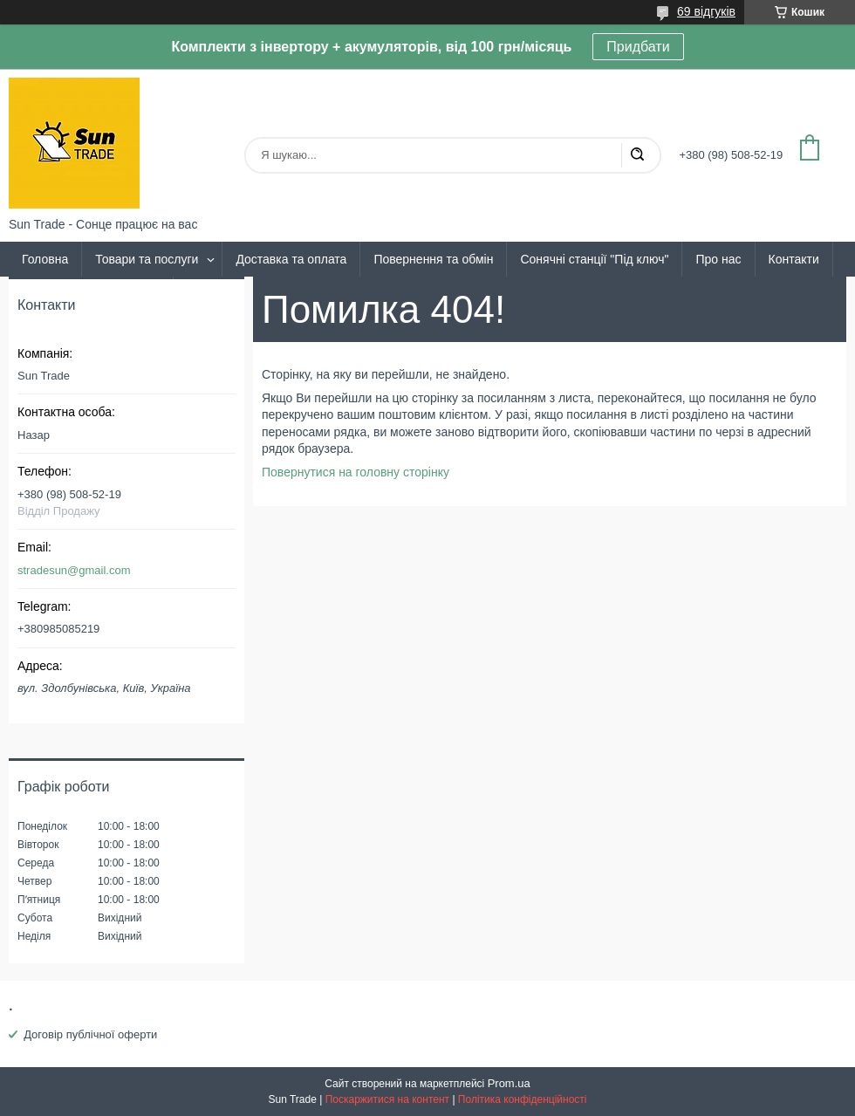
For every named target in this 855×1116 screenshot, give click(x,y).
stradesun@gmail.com (74, 570)
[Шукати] (637, 155)
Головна (45, 259)
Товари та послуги (146, 259)
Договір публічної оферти (90, 1034)
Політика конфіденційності (522, 1099)
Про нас (718, 259)
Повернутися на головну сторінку (355, 472)
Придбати (637, 46)
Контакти (794, 259)
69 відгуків (706, 11)
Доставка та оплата (291, 259)
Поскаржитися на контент (387, 1099)
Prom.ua (509, 1083)
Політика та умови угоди (91, 294)
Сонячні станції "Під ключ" (594, 259)
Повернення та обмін (433, 259)
